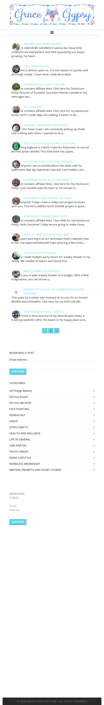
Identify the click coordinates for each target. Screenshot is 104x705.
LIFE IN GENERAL (20, 439)
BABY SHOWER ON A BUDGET (42, 271)
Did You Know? (18, 397)
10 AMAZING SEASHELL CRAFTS (43, 312)
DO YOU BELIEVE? (20, 403)
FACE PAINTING (19, 409)
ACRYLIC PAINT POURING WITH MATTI (48, 234)
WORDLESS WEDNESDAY (24, 464)
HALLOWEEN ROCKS (36, 66)
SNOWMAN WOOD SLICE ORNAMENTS (48, 180)
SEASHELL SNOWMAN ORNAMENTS (46, 125)
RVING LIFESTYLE (20, 457)
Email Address (18, 359)
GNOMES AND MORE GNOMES (43, 44)
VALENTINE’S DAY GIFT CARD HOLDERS (48, 161)
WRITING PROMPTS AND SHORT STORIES (35, 470)
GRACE (13, 421)
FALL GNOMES (33, 107)
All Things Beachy (20, 391)
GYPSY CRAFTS (18, 427)
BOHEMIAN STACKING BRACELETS (45, 216)
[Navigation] (52, 32)
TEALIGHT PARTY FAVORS (40, 253)
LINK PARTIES (18, 445)
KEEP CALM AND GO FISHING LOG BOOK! (49, 143)
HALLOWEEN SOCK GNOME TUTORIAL (48, 198)
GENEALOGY (17, 415)
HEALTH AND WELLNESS (24, 433)
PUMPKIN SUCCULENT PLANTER (44, 84)
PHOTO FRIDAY (18, 451)
